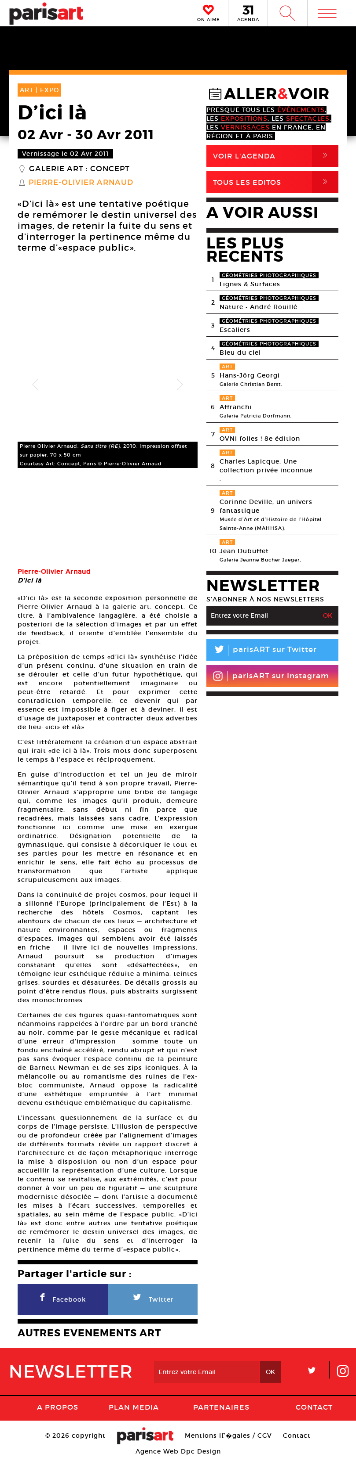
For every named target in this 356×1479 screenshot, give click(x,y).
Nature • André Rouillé (258, 307)
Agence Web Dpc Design (178, 1470)
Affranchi (236, 407)
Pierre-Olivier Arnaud (81, 182)
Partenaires (221, 1425)
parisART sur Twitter (261, 651)
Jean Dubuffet (244, 551)
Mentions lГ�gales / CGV (228, 1454)
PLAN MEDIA (134, 1425)
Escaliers (235, 330)
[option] (108, 385)
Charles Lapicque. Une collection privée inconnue (266, 465)
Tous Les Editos (275, 182)
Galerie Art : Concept (79, 169)
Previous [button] (35, 385)
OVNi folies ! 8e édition (260, 439)
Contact (314, 1425)
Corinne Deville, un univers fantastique (266, 506)
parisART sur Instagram (271, 676)
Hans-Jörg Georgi (250, 375)
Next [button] (180, 385)
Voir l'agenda (275, 156)
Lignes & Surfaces (250, 284)
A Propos (57, 1425)
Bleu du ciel (240, 352)
